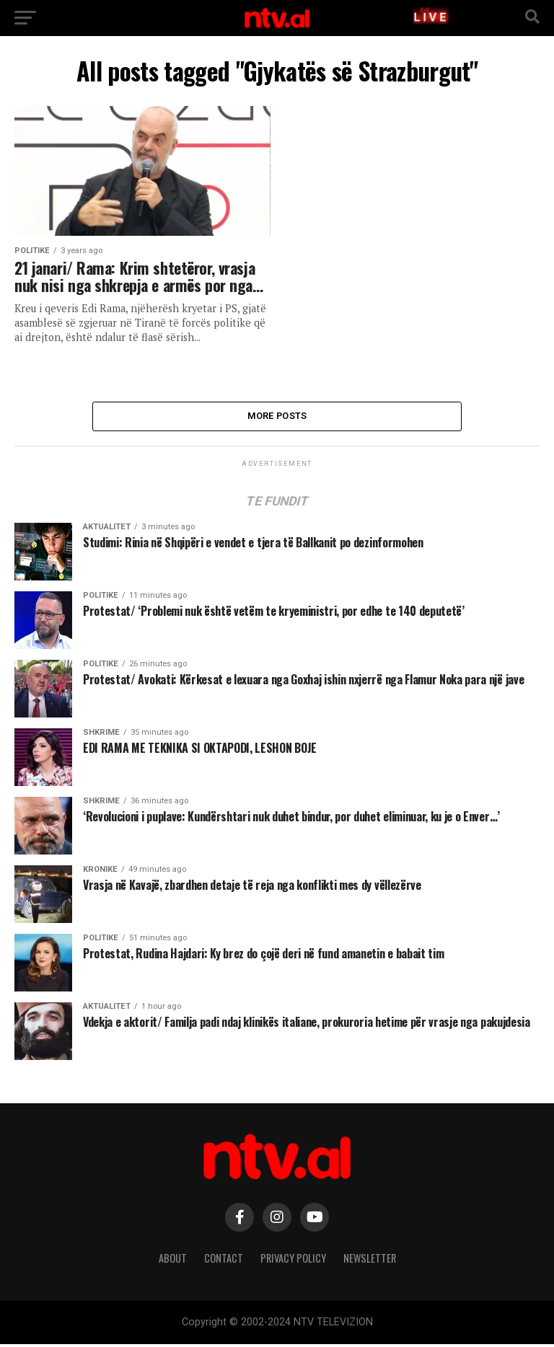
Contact (223, 1260)
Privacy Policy (293, 1260)
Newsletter (369, 1260)
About (173, 1260)
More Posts (277, 417)
